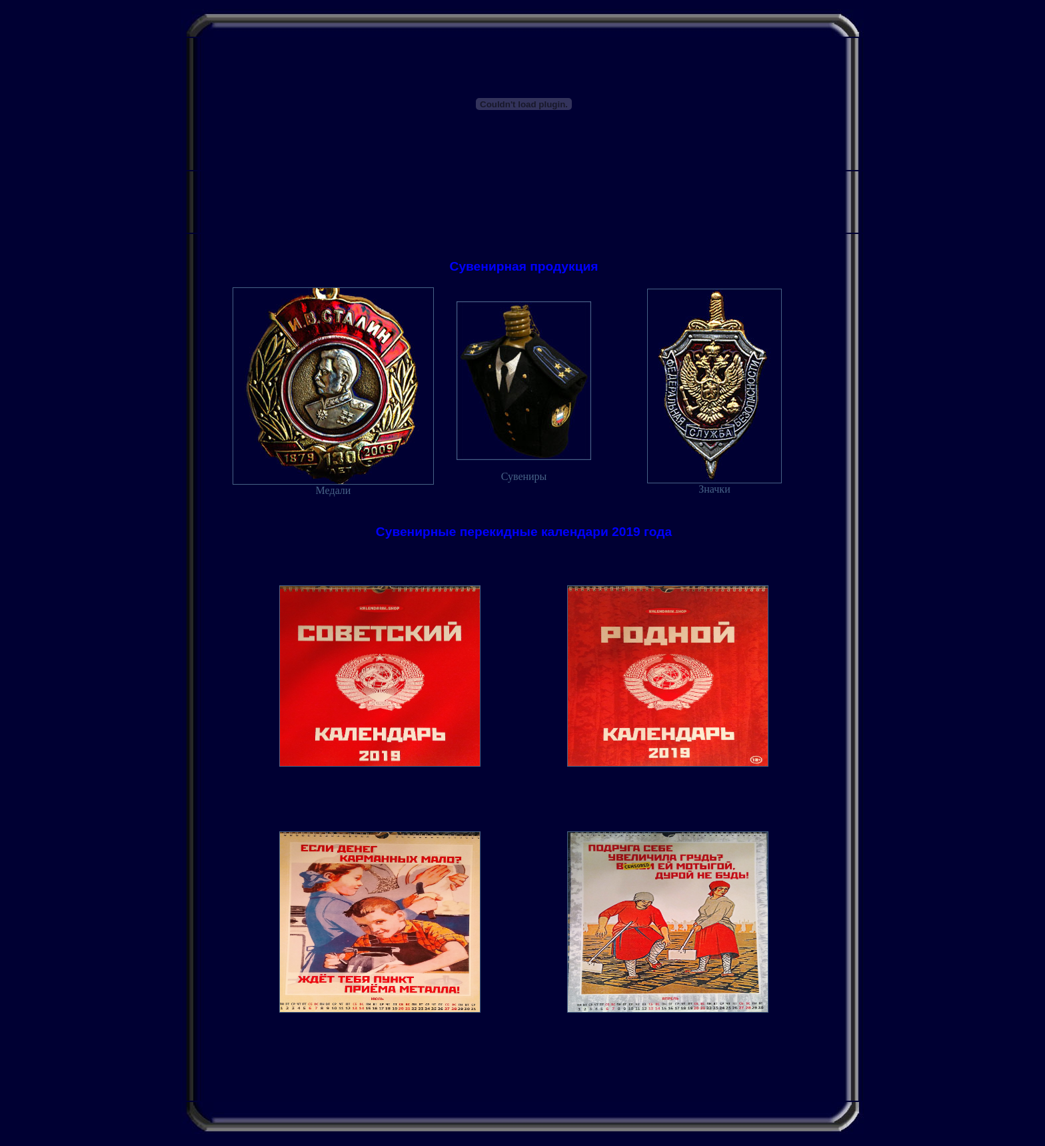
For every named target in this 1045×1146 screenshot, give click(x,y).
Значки (714, 484)
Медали (333, 485)
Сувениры (524, 476)
